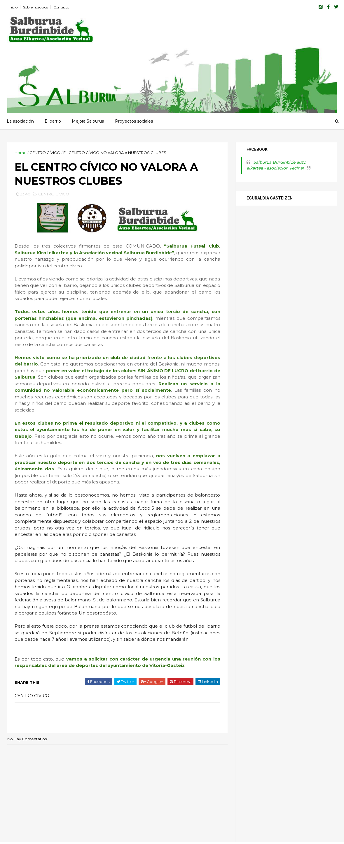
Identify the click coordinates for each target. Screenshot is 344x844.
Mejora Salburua (88, 121)
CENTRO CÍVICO (44, 152)
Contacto (61, 7)
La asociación (20, 121)
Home (21, 152)
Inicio (13, 7)
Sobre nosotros (35, 7)
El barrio (53, 121)
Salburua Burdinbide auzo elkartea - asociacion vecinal (276, 165)
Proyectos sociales (134, 121)
